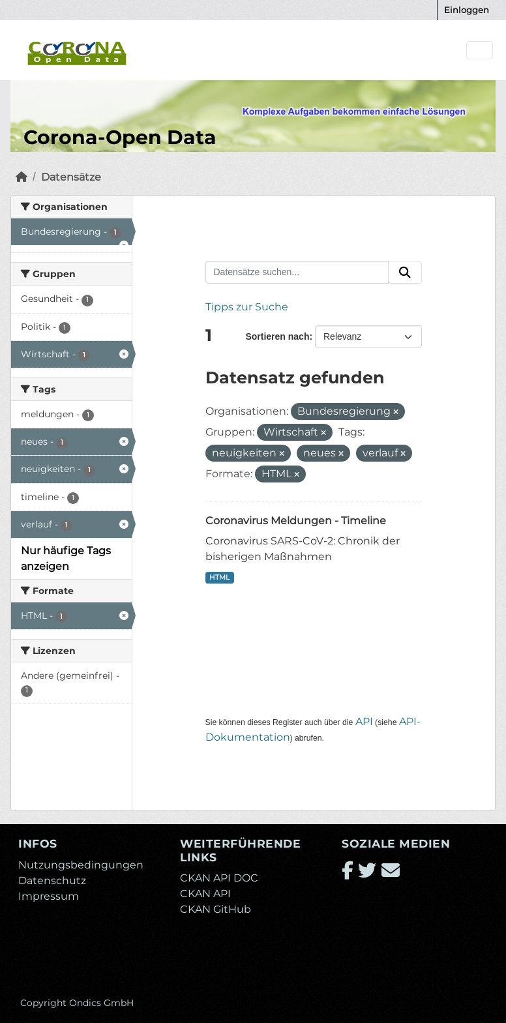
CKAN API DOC (219, 878)
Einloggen (466, 10)
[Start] (21, 177)
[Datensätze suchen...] (297, 272)
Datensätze (71, 177)
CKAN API (205, 893)
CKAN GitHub (215, 909)
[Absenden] (405, 272)
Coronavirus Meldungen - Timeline (295, 520)
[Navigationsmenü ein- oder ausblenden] (479, 50)
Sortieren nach (277, 336)
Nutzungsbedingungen (80, 865)
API (364, 721)
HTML (219, 577)
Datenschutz (52, 880)
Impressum (48, 896)
